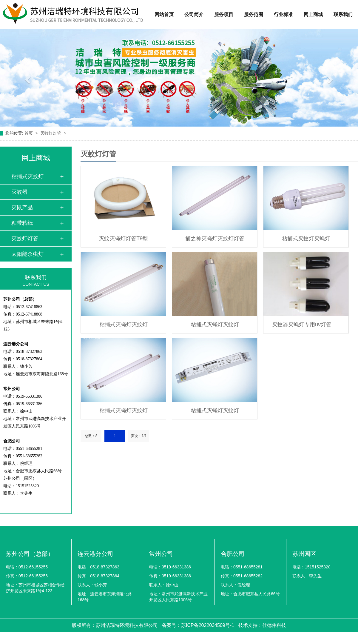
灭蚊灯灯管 (51, 133)
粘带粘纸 (22, 223)
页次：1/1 (139, 436)
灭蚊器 (19, 192)
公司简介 (193, 14)
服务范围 (253, 14)
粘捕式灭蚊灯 (27, 176)
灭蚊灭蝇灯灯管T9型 (123, 239)
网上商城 (313, 14)
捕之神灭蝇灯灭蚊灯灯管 (214, 239)
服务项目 (223, 14)
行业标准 (283, 14)
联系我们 (343, 14)
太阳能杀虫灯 (27, 254)
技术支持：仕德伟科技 (262, 625)
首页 (29, 133)
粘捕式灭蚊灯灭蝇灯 (306, 239)
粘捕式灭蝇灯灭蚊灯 (123, 324)
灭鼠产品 (22, 207)
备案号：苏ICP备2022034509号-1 (198, 625)
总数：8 (91, 436)
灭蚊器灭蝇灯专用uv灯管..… (306, 324)
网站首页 (164, 14)
